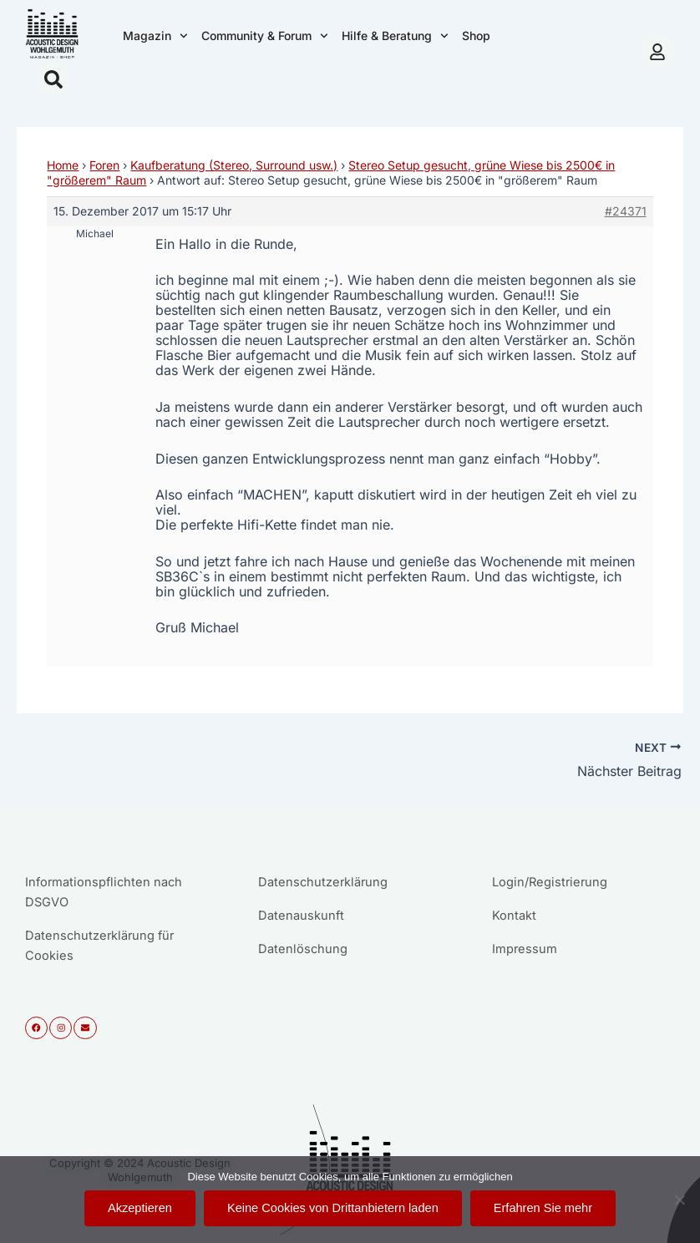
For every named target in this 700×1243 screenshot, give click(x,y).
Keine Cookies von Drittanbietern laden (333, 1208)
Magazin (155, 35)
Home (63, 165)
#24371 (626, 211)
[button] (53, 79)
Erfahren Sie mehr (543, 1208)
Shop (476, 35)
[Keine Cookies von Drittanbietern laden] (679, 1199)
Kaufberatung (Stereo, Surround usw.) (233, 165)
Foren (104, 165)
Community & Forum (264, 35)
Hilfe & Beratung (395, 35)
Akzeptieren (140, 1208)
